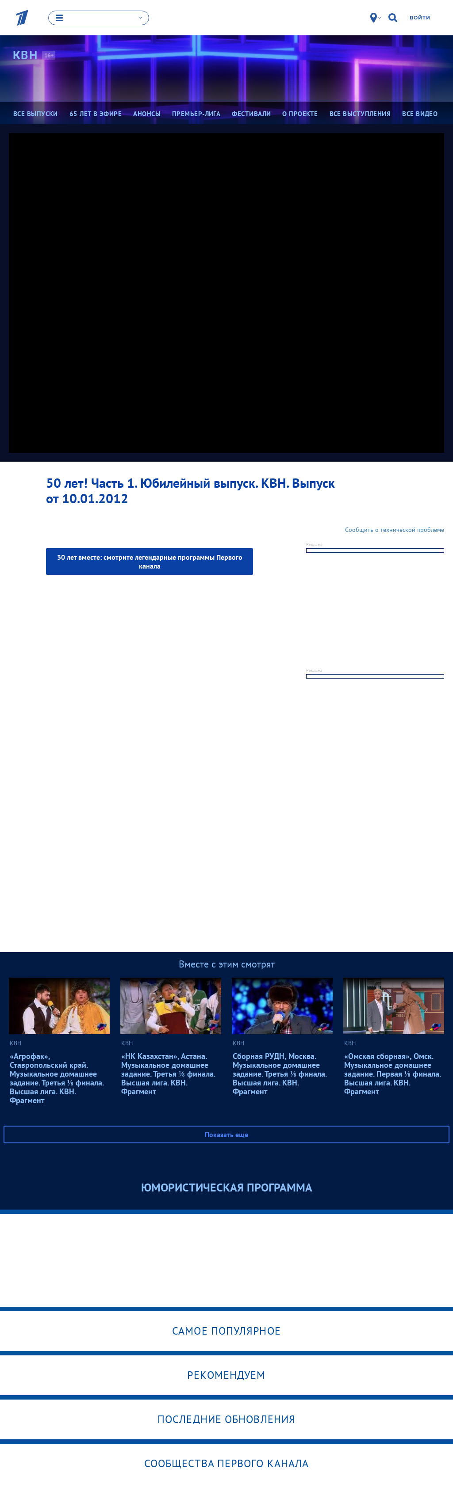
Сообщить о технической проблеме (394, 529)
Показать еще (226, 1134)
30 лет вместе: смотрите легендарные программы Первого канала (149, 561)
